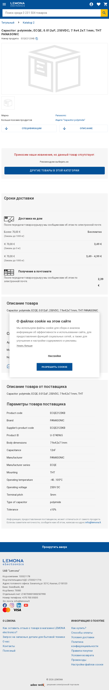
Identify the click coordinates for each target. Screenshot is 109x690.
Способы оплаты (82, 632)
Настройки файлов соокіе (87, 664)
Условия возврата (82, 655)
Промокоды (78, 660)
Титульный (7, 22)
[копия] (36, 38)
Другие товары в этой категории (54, 170)
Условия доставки (82, 637)
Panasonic (61, 115)
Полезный (9, 650)
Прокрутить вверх (54, 547)
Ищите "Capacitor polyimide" (70, 120)
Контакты (9, 646)
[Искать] (104, 13)
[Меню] (4, 4)
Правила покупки (82, 650)
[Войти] (91, 4)
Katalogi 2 (28, 22)
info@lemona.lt (93, 522)
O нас (6, 641)
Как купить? (78, 628)
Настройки (34, 361)
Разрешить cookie (74, 361)
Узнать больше (24, 351)
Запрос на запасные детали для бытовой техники (34, 637)
